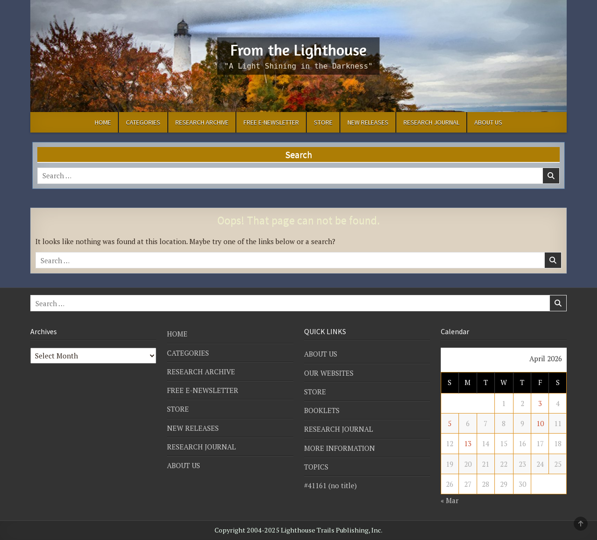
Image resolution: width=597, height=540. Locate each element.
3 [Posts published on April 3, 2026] (540, 403)
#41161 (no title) (330, 485)
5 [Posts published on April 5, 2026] (449, 423)
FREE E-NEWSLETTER (271, 122)
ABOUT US (488, 122)
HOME (103, 122)
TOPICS (316, 466)
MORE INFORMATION (339, 448)
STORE (323, 122)
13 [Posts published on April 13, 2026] (468, 443)
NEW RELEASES (368, 122)
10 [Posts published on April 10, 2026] (540, 423)
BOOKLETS (322, 410)
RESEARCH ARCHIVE (202, 122)
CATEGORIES (143, 122)
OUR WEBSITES (329, 373)
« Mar (449, 500)
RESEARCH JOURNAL (431, 122)
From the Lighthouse (298, 49)
